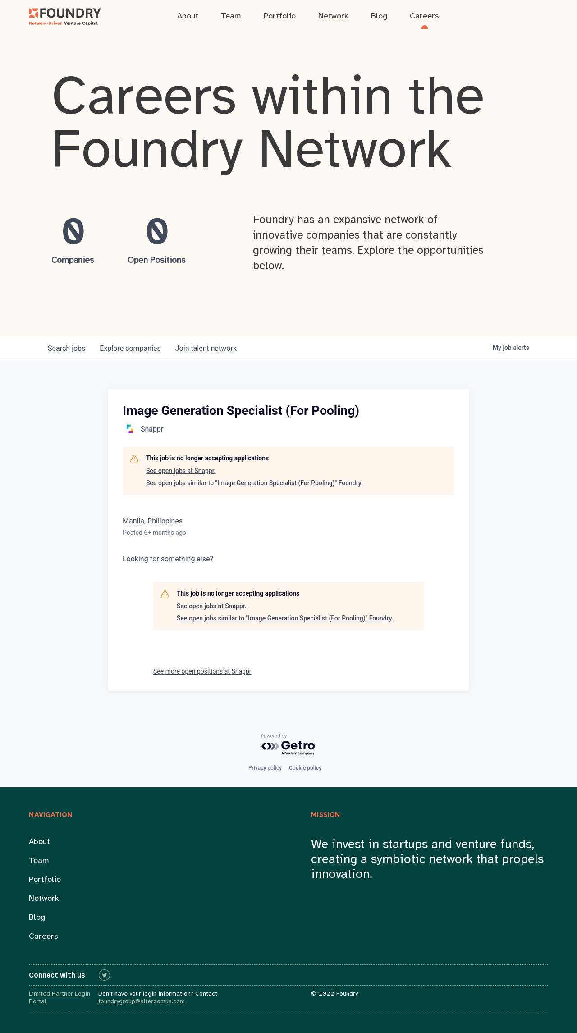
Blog (37, 918)
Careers (43, 936)
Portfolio (45, 880)
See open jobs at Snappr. (181, 470)
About (39, 842)
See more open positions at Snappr (202, 671)
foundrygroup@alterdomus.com (141, 1001)
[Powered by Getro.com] (288, 745)
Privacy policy (265, 768)
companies (130, 348)
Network (44, 899)
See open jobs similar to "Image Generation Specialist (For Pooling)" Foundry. (254, 483)
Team (39, 861)
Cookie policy (305, 768)
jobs (66, 348)
